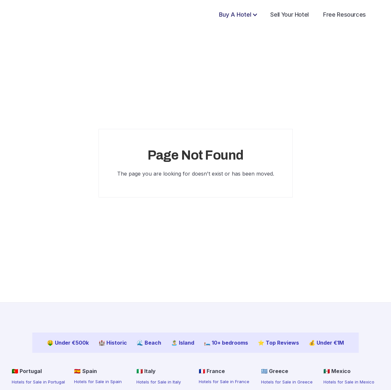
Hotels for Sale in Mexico (348, 381)
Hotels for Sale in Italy (158, 381)
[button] (238, 15)
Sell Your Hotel (289, 14)
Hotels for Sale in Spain (98, 381)
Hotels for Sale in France (224, 381)
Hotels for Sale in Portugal (38, 381)
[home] (38, 14)
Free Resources (344, 14)
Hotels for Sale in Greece (287, 381)
